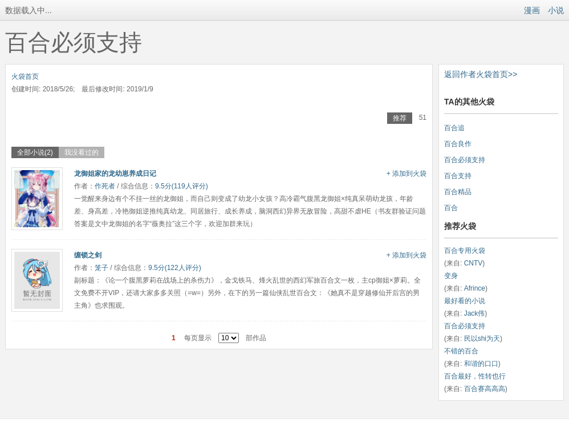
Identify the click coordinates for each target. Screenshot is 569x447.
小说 (556, 10)
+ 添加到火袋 (406, 174)
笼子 (101, 268)
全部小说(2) (35, 152)
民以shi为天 (482, 339)
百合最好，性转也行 (475, 376)
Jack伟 (474, 313)
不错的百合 (461, 351)
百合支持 (458, 176)
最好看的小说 (464, 301)
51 (422, 118)
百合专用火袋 (464, 251)
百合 (451, 208)
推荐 (400, 118)
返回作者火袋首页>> (480, 74)
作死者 (105, 186)
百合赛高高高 (484, 389)
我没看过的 (81, 152)
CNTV (473, 263)
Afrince (474, 288)
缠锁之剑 (87, 255)
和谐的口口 (481, 364)
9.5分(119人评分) (181, 186)
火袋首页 (25, 76)
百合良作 (458, 144)
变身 (451, 276)
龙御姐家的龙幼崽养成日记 (115, 174)
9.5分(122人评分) (174, 268)
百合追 (454, 128)
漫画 (532, 10)
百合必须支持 (464, 160)
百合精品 (458, 192)
